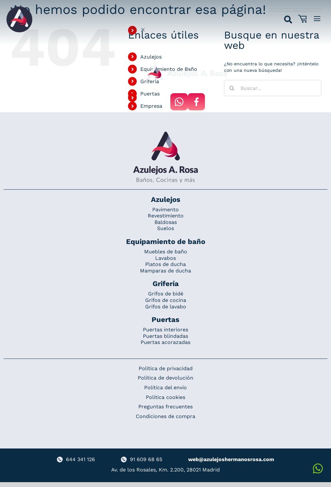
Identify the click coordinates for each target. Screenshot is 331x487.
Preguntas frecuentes (165, 407)
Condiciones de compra (165, 416)
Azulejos (151, 57)
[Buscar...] (272, 88)
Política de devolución (165, 378)
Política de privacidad (166, 368)
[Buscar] (232, 88)
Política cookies (165, 397)
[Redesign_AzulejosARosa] (165, 134)
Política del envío (165, 387)
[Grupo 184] (19, 8)
